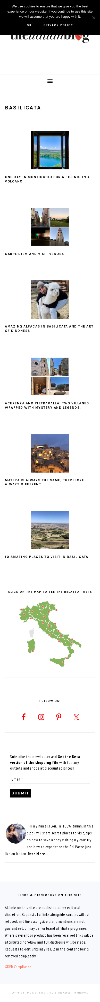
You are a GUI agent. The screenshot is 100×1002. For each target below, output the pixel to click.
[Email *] (50, 779)
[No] (93, 17)
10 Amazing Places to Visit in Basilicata (46, 557)
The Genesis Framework (73, 992)
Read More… (38, 853)
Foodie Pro (46, 992)
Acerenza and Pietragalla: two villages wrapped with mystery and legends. (47, 405)
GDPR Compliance (18, 966)
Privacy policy (58, 25)
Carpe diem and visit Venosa (34, 254)
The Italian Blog (50, 35)
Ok (29, 25)
